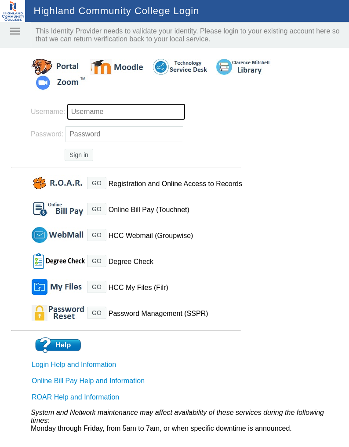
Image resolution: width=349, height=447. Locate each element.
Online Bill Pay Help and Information (88, 381)
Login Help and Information (74, 364)
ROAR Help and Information (75, 397)
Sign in (78, 154)
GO (97, 183)
